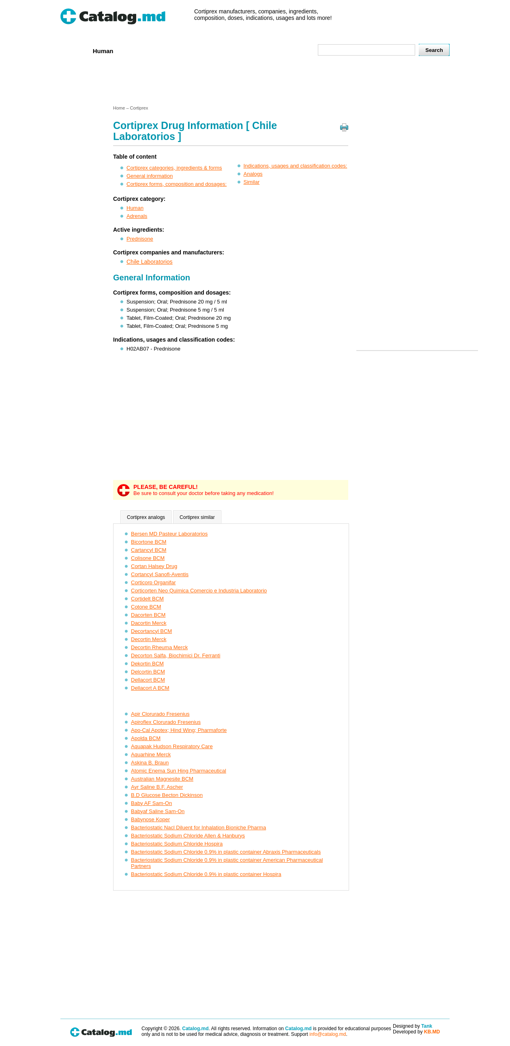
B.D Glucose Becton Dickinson (167, 795)
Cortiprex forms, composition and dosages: (176, 184)
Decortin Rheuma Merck (159, 647)
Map (293, 50)
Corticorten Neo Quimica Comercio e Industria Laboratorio (199, 591)
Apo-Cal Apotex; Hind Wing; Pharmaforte (179, 730)
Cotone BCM (146, 607)
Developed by (416, 1032)
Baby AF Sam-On (151, 803)
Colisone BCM (148, 558)
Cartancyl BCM (148, 550)
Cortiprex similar (197, 517)
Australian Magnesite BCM (162, 779)
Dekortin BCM (147, 664)
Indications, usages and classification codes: (295, 166)
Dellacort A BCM (150, 688)
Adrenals (136, 216)
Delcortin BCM (148, 672)
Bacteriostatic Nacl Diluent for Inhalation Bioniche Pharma (198, 827)
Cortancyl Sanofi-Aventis (160, 574)
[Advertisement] (254, 82)
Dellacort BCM (148, 680)
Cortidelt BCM (147, 599)
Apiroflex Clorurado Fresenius (166, 722)
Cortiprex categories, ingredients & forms (174, 168)
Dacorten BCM (148, 615)
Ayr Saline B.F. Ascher (157, 787)
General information (149, 176)
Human (103, 50)
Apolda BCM (146, 738)
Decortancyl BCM (151, 631)
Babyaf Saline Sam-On (157, 811)
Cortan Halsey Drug (154, 566)
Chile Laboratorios (149, 261)
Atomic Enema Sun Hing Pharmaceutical (178, 771)
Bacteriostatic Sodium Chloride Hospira (177, 844)
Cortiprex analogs (146, 517)
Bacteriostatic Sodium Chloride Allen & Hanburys (188, 836)
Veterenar (138, 50)
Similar (252, 182)
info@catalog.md (327, 1034)
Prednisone (139, 239)
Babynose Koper (150, 819)
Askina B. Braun (150, 763)
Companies (177, 50)
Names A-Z (262, 50)
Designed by (412, 1026)
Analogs (253, 174)
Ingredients (220, 50)
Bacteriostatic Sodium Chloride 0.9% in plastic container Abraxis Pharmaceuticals (226, 852)
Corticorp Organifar (153, 582)
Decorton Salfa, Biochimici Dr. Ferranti (175, 655)
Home (73, 50)
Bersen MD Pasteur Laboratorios (169, 534)
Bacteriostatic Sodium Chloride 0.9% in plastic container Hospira (206, 874)
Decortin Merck (148, 639)
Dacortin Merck (148, 623)
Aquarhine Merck (151, 754)
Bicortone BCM (148, 542)
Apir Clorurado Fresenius (160, 714)
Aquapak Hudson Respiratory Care (172, 746)
